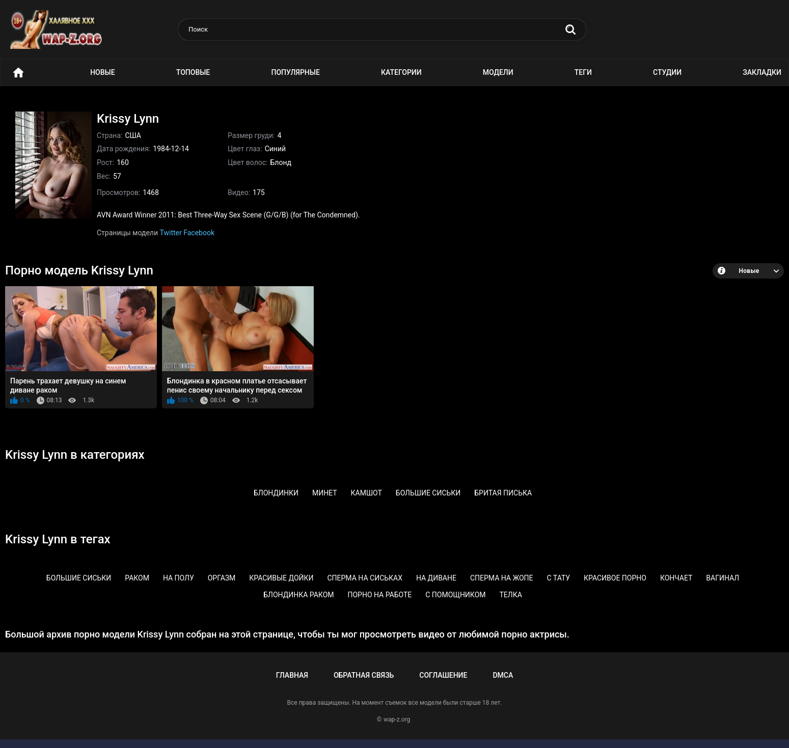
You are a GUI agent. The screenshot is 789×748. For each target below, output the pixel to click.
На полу (178, 578)
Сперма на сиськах (364, 578)
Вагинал (722, 578)
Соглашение (443, 675)
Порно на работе (379, 595)
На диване (436, 578)
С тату (558, 578)
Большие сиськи (428, 493)
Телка (510, 595)
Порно (18, 73)
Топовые (193, 72)
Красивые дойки (281, 578)
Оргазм (222, 578)
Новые (102, 72)
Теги (583, 72)
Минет (324, 493)
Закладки (762, 72)
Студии (667, 72)
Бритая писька (503, 493)
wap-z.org (397, 719)
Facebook (198, 233)
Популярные (295, 72)
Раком (137, 578)
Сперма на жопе (501, 578)
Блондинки (276, 493)
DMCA (503, 675)
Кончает (676, 578)
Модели (498, 72)
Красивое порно (615, 578)
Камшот (366, 493)
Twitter (171, 233)
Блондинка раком (298, 595)
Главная (292, 675)
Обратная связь (364, 675)
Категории (401, 72)
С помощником (455, 595)
